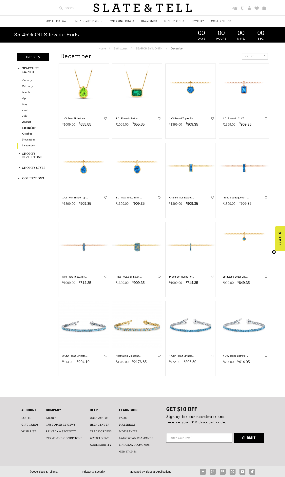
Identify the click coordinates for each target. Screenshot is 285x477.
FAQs (123, 418)
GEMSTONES (128, 451)
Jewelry (197, 21)
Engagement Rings (88, 21)
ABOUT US (53, 418)
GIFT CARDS (30, 424)
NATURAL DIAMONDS (134, 445)
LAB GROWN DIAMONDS (136, 438)
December (28, 145)
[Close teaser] (274, 252)
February (27, 86)
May (24, 104)
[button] (280, 238)
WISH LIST (28, 431)
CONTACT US (99, 418)
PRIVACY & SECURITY (61, 431)
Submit (249, 437)
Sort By (255, 56)
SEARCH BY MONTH (149, 48)
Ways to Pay (99, 438)
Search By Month (30, 70)
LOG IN (26, 418)
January (27, 80)
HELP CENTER (99, 424)
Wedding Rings (122, 21)
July (24, 116)
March (26, 92)
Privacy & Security (93, 471)
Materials (127, 424)
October (27, 133)
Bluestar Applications (158, 471)
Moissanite (128, 431)
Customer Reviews (61, 424)
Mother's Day (56, 21)
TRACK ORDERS (101, 431)
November (28, 139)
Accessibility (101, 445)
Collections (221, 21)
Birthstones (174, 21)
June (25, 110)
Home (102, 48)
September (28, 127)
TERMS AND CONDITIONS (64, 438)
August (26, 121)
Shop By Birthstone (32, 155)
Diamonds (149, 21)
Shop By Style (33, 167)
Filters (33, 57)
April (25, 98)
